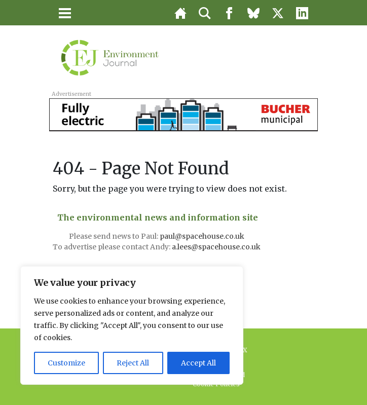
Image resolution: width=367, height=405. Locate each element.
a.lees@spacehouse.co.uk (217, 246)
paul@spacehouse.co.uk (203, 236)
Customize (66, 362)
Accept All (198, 362)
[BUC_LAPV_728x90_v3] (183, 114)
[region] (131, 325)
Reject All (133, 362)
